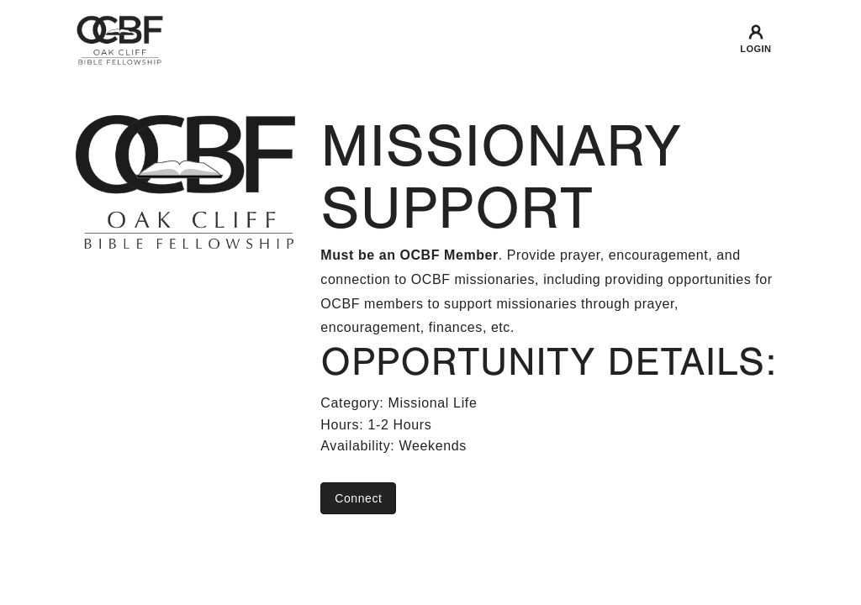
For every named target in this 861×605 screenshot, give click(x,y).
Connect (358, 498)
